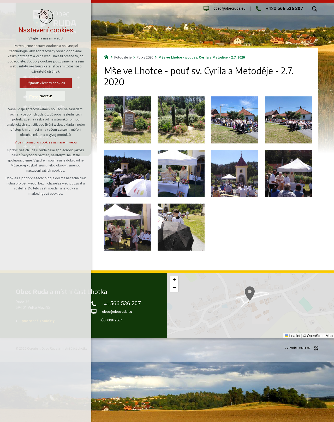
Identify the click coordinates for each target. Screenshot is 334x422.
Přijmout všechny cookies (26, 83)
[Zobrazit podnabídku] (78, 77)
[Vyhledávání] (314, 8)
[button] (285, 318)
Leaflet (292, 336)
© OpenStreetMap (318, 336)
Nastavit (26, 96)
